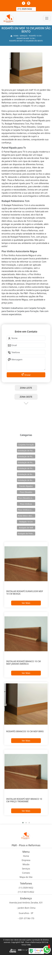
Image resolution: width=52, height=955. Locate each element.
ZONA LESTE (26, 387)
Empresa (26, 860)
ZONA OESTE (26, 396)
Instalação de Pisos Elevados (26, 456)
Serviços (26, 868)
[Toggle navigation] (46, 18)
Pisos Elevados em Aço (26, 498)
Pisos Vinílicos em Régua (26, 510)
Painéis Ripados (26, 486)
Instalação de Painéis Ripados (26, 450)
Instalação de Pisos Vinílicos (26, 468)
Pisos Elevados (26, 492)
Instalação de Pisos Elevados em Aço (26, 462)
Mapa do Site (26, 877)
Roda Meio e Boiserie (26, 516)
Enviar (27, 374)
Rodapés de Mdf (26, 527)
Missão (26, 864)
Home (26, 856)
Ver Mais (26, 603)
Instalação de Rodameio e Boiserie (26, 474)
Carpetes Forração (26, 444)
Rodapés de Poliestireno (26, 533)
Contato (26, 872)
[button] (22, 822)
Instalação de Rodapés (26, 480)
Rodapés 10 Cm (26, 521)
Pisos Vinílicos (26, 504)
